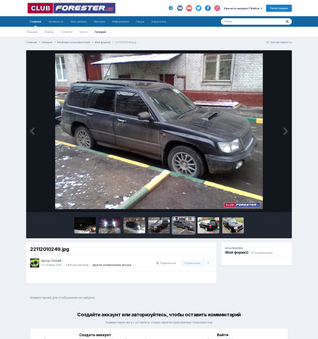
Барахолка (159, 21)
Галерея (100, 31)
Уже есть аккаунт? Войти (243, 8)
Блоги (83, 31)
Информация (120, 21)
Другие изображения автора (111, 264)
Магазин (99, 21)
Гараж (140, 21)
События (66, 31)
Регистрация (279, 8)
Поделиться (166, 263)
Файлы (49, 31)
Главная (35, 23)
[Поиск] (244, 21)
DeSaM (56, 260)
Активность (55, 21)
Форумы (32, 31)
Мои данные (79, 21)
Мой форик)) (236, 252)
